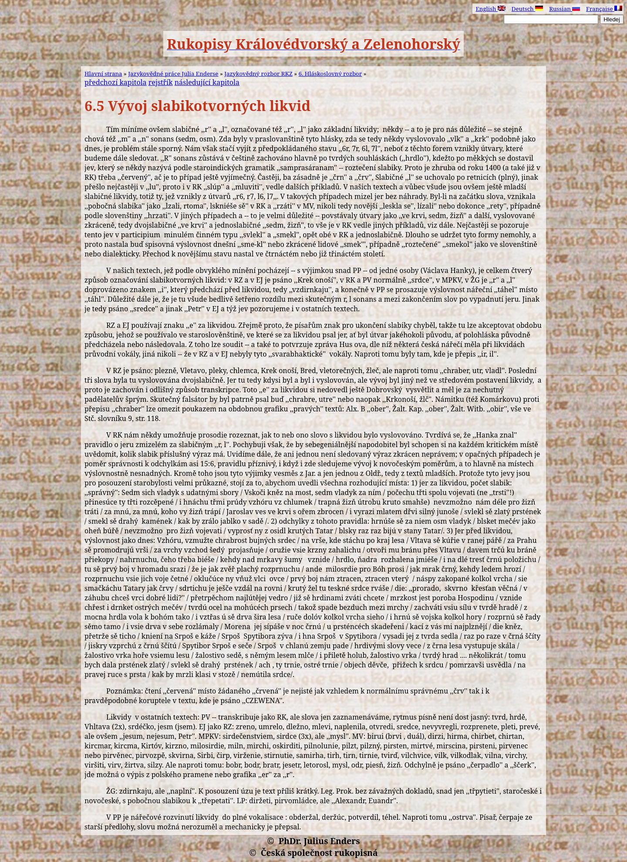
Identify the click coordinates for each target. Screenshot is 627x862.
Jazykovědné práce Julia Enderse (173, 73)
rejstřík (160, 82)
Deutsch (527, 9)
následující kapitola (207, 82)
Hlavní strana (103, 73)
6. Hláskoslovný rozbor (330, 73)
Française (604, 9)
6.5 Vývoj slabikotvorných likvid (197, 105)
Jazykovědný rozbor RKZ (258, 73)
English (490, 9)
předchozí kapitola (115, 82)
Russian (564, 9)
